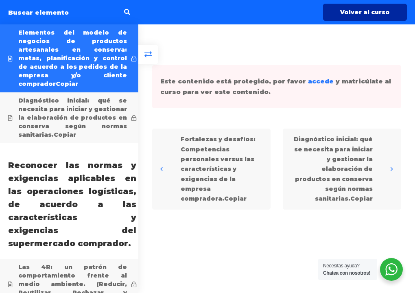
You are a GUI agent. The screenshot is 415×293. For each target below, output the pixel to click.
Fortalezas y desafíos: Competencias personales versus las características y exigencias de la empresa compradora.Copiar (218, 169)
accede (321, 81)
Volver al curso (365, 12)
